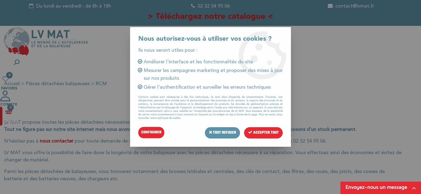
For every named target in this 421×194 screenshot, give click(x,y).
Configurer (151, 132)
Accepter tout (263, 132)
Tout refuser (221, 132)
